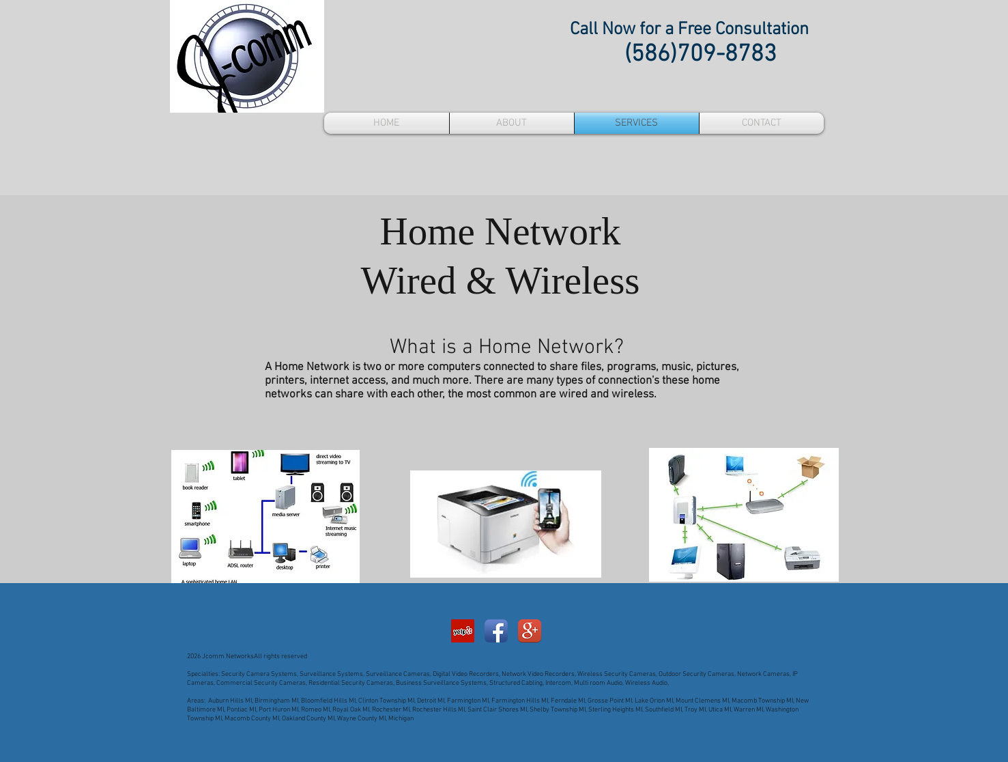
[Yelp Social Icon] (462, 631)
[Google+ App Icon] (529, 631)
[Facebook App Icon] (496, 631)
